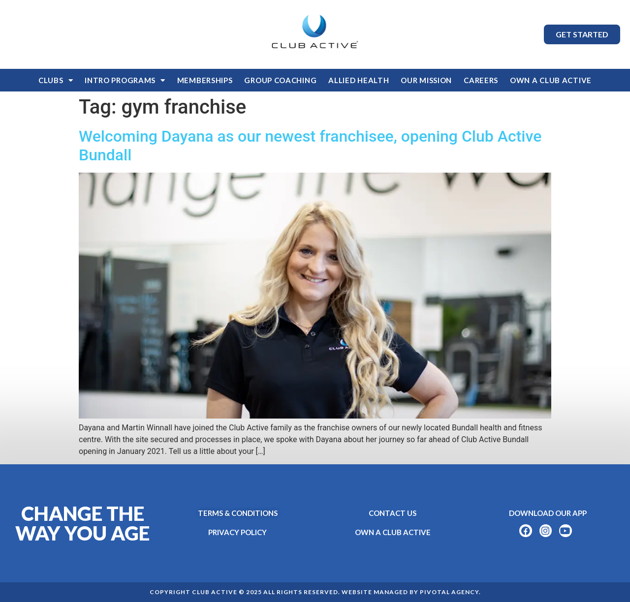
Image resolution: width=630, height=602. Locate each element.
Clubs (55, 80)
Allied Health (358, 80)
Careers (481, 80)
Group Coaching (280, 80)
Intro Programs (125, 80)
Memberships (205, 80)
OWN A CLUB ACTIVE (551, 80)
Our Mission (426, 80)
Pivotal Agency (449, 592)
